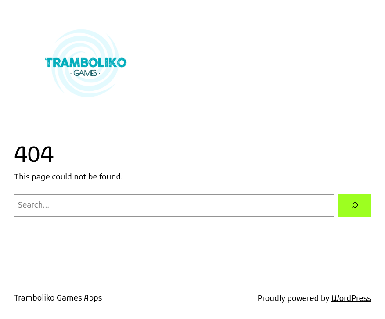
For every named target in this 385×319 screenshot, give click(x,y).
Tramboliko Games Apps (58, 299)
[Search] (354, 205)
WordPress (351, 299)
